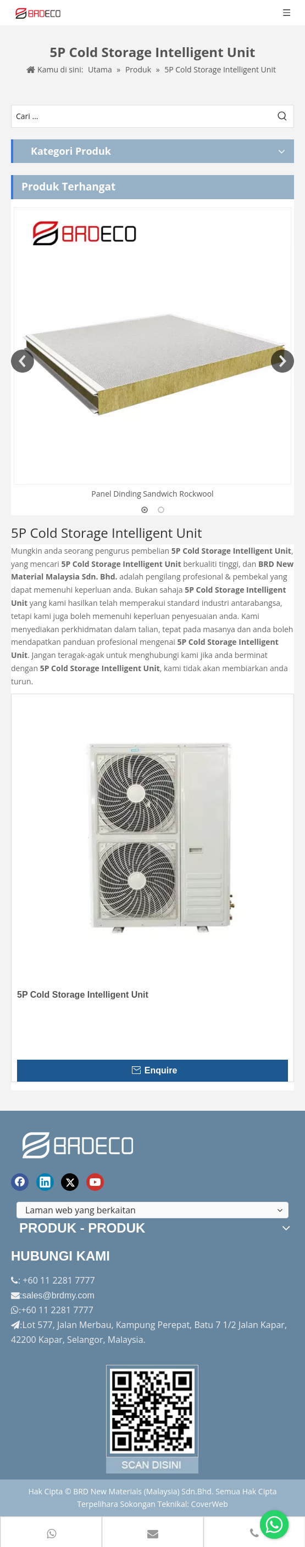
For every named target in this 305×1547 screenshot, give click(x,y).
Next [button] (282, 361)
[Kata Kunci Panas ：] (282, 116)
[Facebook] (20, 1182)
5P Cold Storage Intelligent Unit (82, 994)
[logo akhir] (79, 1143)
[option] (152, 353)
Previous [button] (22, 361)
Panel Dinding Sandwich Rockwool (152, 493)
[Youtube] (95, 1182)
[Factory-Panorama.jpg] (153, 1419)
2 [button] (161, 509)
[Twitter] (70, 1182)
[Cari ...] (141, 116)
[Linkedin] (45, 1182)
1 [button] (144, 509)
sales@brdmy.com (58, 1295)
